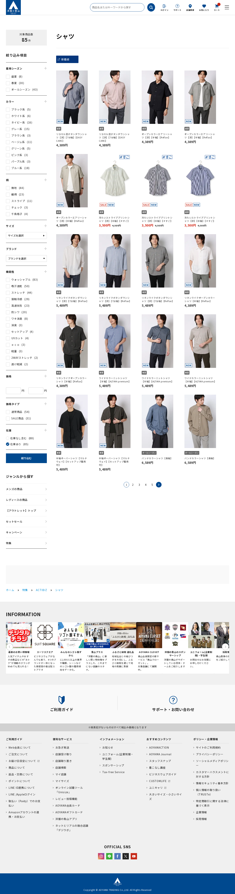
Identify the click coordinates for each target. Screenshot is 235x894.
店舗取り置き (63, 761)
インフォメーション (112, 739)
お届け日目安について (22, 761)
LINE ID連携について (22, 787)
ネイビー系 (18, 122)
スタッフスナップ (160, 761)
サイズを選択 (16, 235)
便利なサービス (62, 739)
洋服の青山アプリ (66, 819)
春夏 (14, 83)
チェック (16, 207)
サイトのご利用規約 (208, 747)
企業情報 (201, 812)
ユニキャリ (156, 787)
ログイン (165, 10)
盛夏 (14, 76)
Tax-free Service (113, 772)
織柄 (14, 194)
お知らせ (107, 747)
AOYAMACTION (159, 747)
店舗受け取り (63, 754)
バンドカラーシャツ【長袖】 (157, 458)
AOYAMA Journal (160, 754)
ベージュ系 (18, 142)
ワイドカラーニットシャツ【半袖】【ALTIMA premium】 (115, 379)
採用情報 (201, 819)
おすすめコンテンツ (159, 739)
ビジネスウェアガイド (163, 774)
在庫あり (15, 444)
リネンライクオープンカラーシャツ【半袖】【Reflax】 (199, 299)
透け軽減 (16, 364)
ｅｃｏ (15, 344)
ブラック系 (18, 109)
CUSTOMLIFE (158, 781)
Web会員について (20, 747)
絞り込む (26, 458)
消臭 (14, 325)
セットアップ (19, 331)
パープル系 (18, 161)
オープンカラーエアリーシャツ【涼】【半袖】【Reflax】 (157, 135)
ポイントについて (19, 781)
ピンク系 (16, 155)
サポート (177, 10)
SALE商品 (17, 418)
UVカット (17, 338)
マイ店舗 (60, 774)
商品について (17, 767)
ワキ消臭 (16, 318)
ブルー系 (16, 168)
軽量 (14, 351)
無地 (14, 188)
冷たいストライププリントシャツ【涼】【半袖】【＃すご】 (114, 219)
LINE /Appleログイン (22, 794)
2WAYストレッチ (21, 357)
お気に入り (204, 10)
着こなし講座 (157, 767)
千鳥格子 (16, 214)
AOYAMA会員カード (67, 805)
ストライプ (18, 201)
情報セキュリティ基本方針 (212, 783)
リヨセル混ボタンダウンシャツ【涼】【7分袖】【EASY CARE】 (71, 137)
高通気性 (16, 305)
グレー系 (16, 129)
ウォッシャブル (20, 279)
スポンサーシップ (113, 765)
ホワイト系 (18, 116)
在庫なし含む (18, 438)
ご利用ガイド (14, 739)
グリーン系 (18, 148)
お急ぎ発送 (62, 747)
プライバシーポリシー (209, 754)
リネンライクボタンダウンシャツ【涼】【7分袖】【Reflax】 (72, 299)
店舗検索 (190, 10)
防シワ (15, 312)
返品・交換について (21, 774)
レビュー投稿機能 (66, 799)
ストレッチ (18, 292)
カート (217, 7)
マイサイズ (62, 781)
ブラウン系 (18, 135)
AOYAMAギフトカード (69, 812)
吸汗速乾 (16, 286)
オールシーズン (20, 89)
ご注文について (18, 754)
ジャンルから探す (20, 476)
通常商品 (16, 412)
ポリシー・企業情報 (205, 739)
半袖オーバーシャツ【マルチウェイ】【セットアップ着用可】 (71, 461)
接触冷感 (16, 299)
